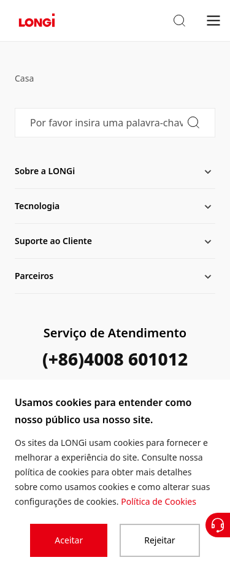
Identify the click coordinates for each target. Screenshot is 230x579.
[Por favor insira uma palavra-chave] (115, 122)
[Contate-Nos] (217, 525)
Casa (24, 78)
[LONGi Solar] (36, 20)
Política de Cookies (158, 501)
